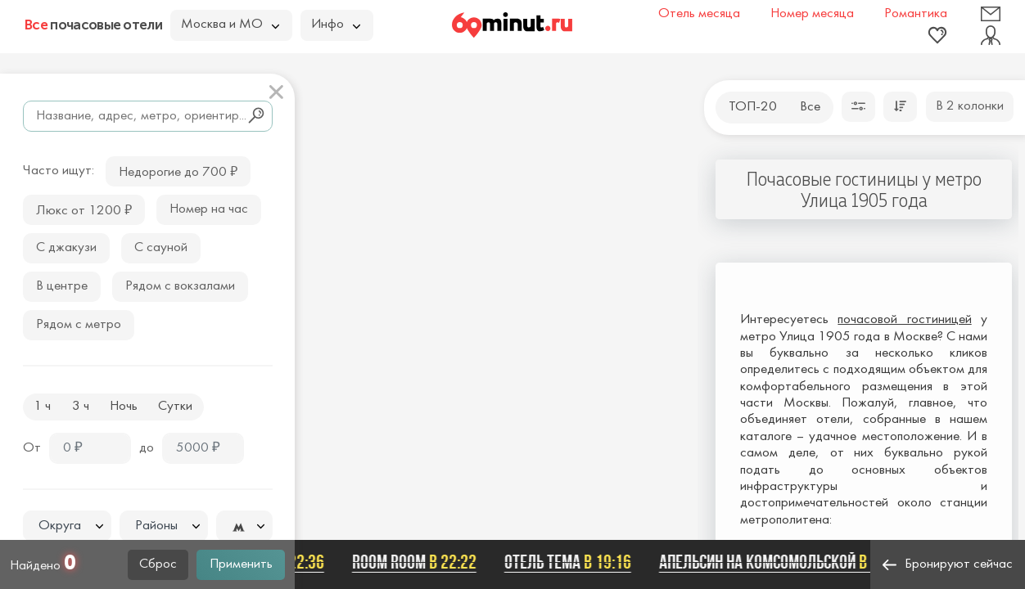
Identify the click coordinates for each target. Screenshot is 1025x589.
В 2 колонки (970, 106)
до (146, 448)
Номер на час (208, 209)
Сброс (158, 564)
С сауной (160, 247)
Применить (241, 564)
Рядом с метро (78, 324)
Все (810, 107)
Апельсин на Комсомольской (785, 562)
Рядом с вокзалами (180, 286)
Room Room (416, 562)
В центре (62, 286)
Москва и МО (230, 24)
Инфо (335, 24)
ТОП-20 (753, 107)
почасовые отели (93, 24)
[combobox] (67, 526)
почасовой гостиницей (904, 319)
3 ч (80, 406)
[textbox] (67, 526)
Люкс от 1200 (84, 209)
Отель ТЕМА (570, 562)
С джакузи (66, 247)
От (32, 448)
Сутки (175, 406)
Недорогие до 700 (178, 170)
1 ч (42, 406)
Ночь (124, 406)
